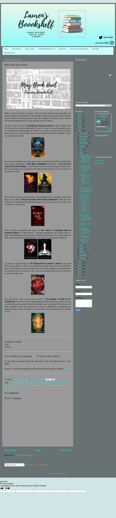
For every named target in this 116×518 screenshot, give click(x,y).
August (83, 146)
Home (6, 49)
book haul (29, 383)
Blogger (63, 473)
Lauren (103, 119)
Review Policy (30, 49)
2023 (80, 121)
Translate (40, 465)
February (83, 255)
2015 (80, 275)
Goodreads (99, 163)
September (84, 143)
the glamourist (64, 385)
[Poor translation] (7, 488)
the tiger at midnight (13, 388)
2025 (80, 115)
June (82, 152)
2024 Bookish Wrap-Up (47, 49)
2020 (80, 131)
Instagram (99, 160)
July (81, 149)
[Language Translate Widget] (14, 464)
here (26, 136)
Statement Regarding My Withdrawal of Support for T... (86, 159)
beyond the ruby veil (17, 383)
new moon (22, 385)
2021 (80, 127)
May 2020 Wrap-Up (84, 241)
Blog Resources (9, 53)
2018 (80, 266)
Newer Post (10, 450)
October (83, 140)
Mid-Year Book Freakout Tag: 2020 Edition (86, 190)
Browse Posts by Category (79, 49)
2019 (80, 262)
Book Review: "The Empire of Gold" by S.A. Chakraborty (85, 233)
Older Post (65, 450)
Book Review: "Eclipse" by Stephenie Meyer (85, 209)
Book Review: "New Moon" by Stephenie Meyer (85, 218)
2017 (80, 269)
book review (56, 383)
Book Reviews (17, 49)
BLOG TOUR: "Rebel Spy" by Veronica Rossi (86, 169)
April (82, 249)
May (82, 246)
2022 (80, 124)
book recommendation (42, 383)
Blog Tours (62, 49)
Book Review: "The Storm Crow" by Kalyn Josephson (85, 199)
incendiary (14, 385)
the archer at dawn (34, 385)
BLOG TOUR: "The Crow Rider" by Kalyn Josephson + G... (85, 180)
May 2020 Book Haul (85, 225)
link (65, 369)
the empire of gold (50, 385)
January (83, 258)
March (82, 252)
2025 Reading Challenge (103, 116)
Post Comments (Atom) (24, 455)
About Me (95, 49)
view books (108, 130)
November (84, 136)
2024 (80, 118)
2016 (80, 272)
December (84, 133)
